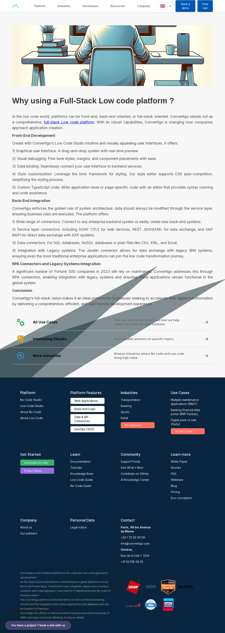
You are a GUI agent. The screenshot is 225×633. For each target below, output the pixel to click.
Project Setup (32, 470)
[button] (42, 6)
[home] (15, 6)
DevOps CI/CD (84, 429)
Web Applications (86, 401)
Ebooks (176, 467)
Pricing (175, 492)
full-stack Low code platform (69, 122)
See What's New (132, 467)
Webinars (177, 479)
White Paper (179, 461)
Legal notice (78, 527)
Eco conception (181, 498)
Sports (125, 412)
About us (26, 527)
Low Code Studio (31, 406)
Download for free (36, 462)
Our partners (28, 533)
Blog (174, 485)
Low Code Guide (81, 479)
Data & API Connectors (82, 419)
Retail (124, 418)
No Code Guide (80, 485)
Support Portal (130, 461)
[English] (165, 6)
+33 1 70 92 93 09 (133, 537)
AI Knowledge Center (135, 479)
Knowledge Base (81, 473)
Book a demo (185, 6)
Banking (126, 406)
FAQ (173, 473)
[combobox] (165, 6)
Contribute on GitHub (135, 473)
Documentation (80, 461)
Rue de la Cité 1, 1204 (135, 555)
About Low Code (31, 418)
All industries (133, 425)
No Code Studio (31, 399)
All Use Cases (184, 431)
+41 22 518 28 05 (132, 561)
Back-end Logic (85, 409)
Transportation (130, 399)
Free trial (205, 6)
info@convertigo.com (135, 543)
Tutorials (76, 467)
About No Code (30, 412)
